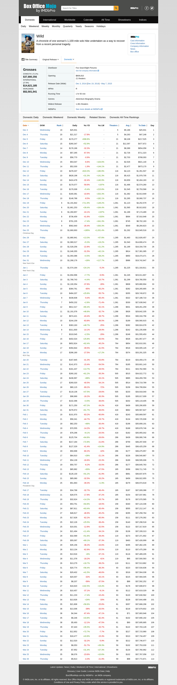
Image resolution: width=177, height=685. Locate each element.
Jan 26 (26, 387)
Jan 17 (26, 343)
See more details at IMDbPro (89, 109)
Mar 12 (26, 595)
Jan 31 (26, 410)
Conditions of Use (61, 682)
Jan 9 (25, 307)
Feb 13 (26, 469)
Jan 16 (26, 339)
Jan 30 (26, 405)
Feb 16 (26, 483)
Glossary (71, 671)
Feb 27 (26, 536)
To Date (142, 125)
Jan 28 (26, 396)
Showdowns (124, 20)
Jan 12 (26, 321)
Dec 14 (26, 180)
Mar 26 (26, 659)
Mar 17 (26, 618)
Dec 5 (25, 139)
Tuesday (43, 157)
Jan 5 (25, 289)
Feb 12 (26, 465)
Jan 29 (26, 401)
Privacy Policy (80, 682)
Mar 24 (26, 650)
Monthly (56, 26)
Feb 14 (26, 474)
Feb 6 (25, 437)
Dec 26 (26, 237)
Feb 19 (26, 499)
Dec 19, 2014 (93, 83)
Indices (143, 20)
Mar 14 (26, 604)
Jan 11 (26, 316)
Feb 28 (26, 540)
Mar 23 (26, 645)
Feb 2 (25, 419)
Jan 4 (25, 284)
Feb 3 (25, 424)
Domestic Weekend (53, 117)
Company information (139, 46)
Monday (43, 153)
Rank (59, 125)
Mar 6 (25, 568)
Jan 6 (25, 293)
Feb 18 (26, 495)
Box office (134, 52)
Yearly (78, 26)
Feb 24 (26, 522)
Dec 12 (26, 171)
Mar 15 (26, 609)
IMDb (100, 675)
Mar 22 (26, 641)
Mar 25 (26, 654)
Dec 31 (26, 260)
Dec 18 (26, 198)
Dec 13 (26, 175)
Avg (127, 125)
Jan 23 (26, 373)
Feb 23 (26, 517)
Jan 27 (26, 392)
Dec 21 (26, 212)
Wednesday (45, 130)
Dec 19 (26, 203)
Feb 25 (26, 527)
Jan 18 (26, 348)
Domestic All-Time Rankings (124, 117)
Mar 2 (25, 549)
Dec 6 (25, 144)
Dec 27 (26, 242)
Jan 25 (26, 383)
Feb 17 (26, 490)
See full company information (87, 71)
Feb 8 (25, 446)
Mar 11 (26, 590)
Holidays (101, 26)
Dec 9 (25, 157)
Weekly (45, 26)
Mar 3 (25, 554)
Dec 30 (26, 256)
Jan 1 (25, 268)
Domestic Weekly (76, 117)
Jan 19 (26, 352)
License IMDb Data (96, 671)
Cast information (137, 41)
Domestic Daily (31, 117)
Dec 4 (25, 134)
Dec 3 (25, 130)
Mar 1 (25, 545)
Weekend (34, 26)
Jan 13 (26, 325)
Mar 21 (26, 636)
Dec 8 (25, 153)
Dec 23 (26, 221)
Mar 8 (25, 577)
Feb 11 (26, 460)
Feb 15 (26, 478)
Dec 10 (26, 162)
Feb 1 (25, 414)
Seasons (89, 26)
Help (108, 671)
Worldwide (69, 20)
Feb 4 (25, 428)
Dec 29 (26, 251)
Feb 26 (26, 531)
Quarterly (68, 26)
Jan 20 (26, 360)
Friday (42, 139)
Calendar (88, 20)
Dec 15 (26, 185)
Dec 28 (26, 247)
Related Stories (97, 117)
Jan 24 (26, 378)
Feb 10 (26, 455)
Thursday (44, 134)
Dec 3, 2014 (81, 83)
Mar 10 (26, 586)
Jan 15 (26, 334)
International (49, 20)
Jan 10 (26, 311)
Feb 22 (26, 513)
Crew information (137, 43)
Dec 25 (26, 230)
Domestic (30, 20)
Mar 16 (26, 613)
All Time (105, 20)
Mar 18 (26, 622)
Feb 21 (26, 508)
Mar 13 (26, 600)
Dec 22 (26, 216)
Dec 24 (26, 226)
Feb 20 (26, 504)
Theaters (113, 125)
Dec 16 (26, 189)
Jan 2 (25, 275)
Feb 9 (25, 451)
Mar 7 (25, 572)
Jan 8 (25, 302)
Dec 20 (26, 207)
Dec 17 (26, 194)
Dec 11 (26, 166)
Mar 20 (26, 631)
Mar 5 (25, 563)
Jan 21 (26, 364)
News (132, 49)
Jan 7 (25, 298)
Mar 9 (25, 581)
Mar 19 (26, 627)
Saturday (44, 144)
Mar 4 (25, 559)
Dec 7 (25, 148)
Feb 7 (25, 442)
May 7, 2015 (106, 83)
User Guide (81, 671)
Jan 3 (25, 279)
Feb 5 (25, 433)
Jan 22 (26, 369)
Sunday (43, 148)
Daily (23, 26)
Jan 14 (26, 330)
